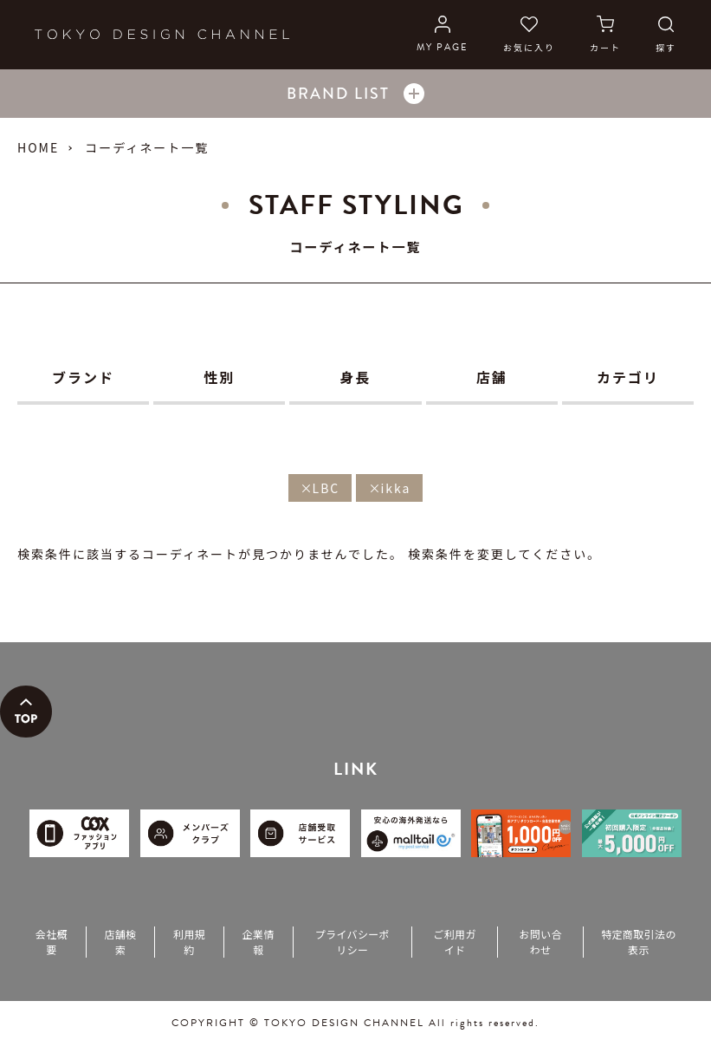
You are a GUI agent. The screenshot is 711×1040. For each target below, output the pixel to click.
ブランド (83, 377)
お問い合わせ (540, 941)
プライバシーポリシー (352, 941)
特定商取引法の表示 (638, 941)
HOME (38, 147)
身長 (356, 377)
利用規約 (189, 941)
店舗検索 (120, 941)
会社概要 (52, 941)
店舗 (491, 377)
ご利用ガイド (454, 941)
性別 (219, 377)
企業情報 (258, 941)
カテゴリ (628, 377)
